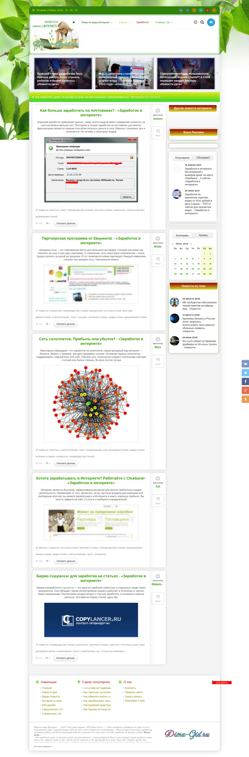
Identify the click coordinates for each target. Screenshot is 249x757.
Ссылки (82, 317)
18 (181, 268)
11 (181, 263)
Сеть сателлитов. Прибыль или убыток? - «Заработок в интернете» (91, 341)
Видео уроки (116, 317)
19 (187, 268)
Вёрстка (54, 210)
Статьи (123, 22)
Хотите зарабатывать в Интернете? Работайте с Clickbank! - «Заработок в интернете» (91, 480)
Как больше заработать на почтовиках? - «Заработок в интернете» (91, 112)
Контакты (130, 688)
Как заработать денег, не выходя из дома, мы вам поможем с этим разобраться (82, 97)
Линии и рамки (43, 554)
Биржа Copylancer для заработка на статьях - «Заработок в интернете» (91, 578)
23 (210, 268)
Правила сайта (133, 692)
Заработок (142, 22)
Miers (158, 347)
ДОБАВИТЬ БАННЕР (222, 683)
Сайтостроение (135, 210)
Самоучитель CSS (90, 651)
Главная (47, 688)
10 (175, 263)
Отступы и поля (103, 210)
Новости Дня (49, 692)
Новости (43, 210)
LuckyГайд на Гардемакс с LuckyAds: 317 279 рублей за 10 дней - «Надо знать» (98, 688)
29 (204, 274)
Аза (158, 486)
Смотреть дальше (66, 223)
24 (175, 274)
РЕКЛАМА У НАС (135, 700)
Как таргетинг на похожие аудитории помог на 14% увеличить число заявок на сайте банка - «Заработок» (98, 692)
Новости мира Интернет (95, 22)
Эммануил (157, 584)
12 (187, 263)
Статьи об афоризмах (113, 651)
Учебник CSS (162, 22)
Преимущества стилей (80, 210)
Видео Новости (51, 696)
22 (204, 268)
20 (193, 268)
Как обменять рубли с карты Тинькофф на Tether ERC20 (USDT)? (98, 696)
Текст (63, 210)
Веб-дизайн (95, 311)
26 (187, 274)
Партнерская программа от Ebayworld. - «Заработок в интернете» (91, 240)
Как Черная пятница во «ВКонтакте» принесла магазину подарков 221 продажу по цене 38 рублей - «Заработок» (98, 709)
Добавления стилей (46, 217)
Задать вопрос (133, 696)
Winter (158, 246)
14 (198, 263)
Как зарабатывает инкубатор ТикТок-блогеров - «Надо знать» (98, 700)
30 (210, 274)
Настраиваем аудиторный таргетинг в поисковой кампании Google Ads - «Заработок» (98, 705)
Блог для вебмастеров (115, 450)
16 (210, 263)
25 (181, 274)
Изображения (94, 450)
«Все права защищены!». (42, 746)
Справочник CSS (51, 713)
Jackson (158, 118)
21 (198, 268)
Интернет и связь (98, 317)
